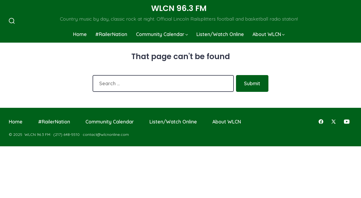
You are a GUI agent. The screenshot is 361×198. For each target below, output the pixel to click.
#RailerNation (111, 34)
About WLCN (268, 34)
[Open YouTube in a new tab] (346, 122)
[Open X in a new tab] (333, 122)
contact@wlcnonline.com (106, 134)
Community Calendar (162, 34)
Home (80, 34)
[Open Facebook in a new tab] (321, 122)
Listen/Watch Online (220, 34)
